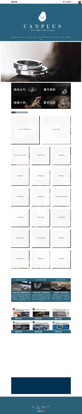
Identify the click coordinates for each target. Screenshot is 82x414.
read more (24, 331)
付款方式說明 (43, 406)
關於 (33, 406)
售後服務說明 (43, 407)
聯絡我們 (33, 407)
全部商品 (37, 406)
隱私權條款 (48, 406)
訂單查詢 (37, 407)
